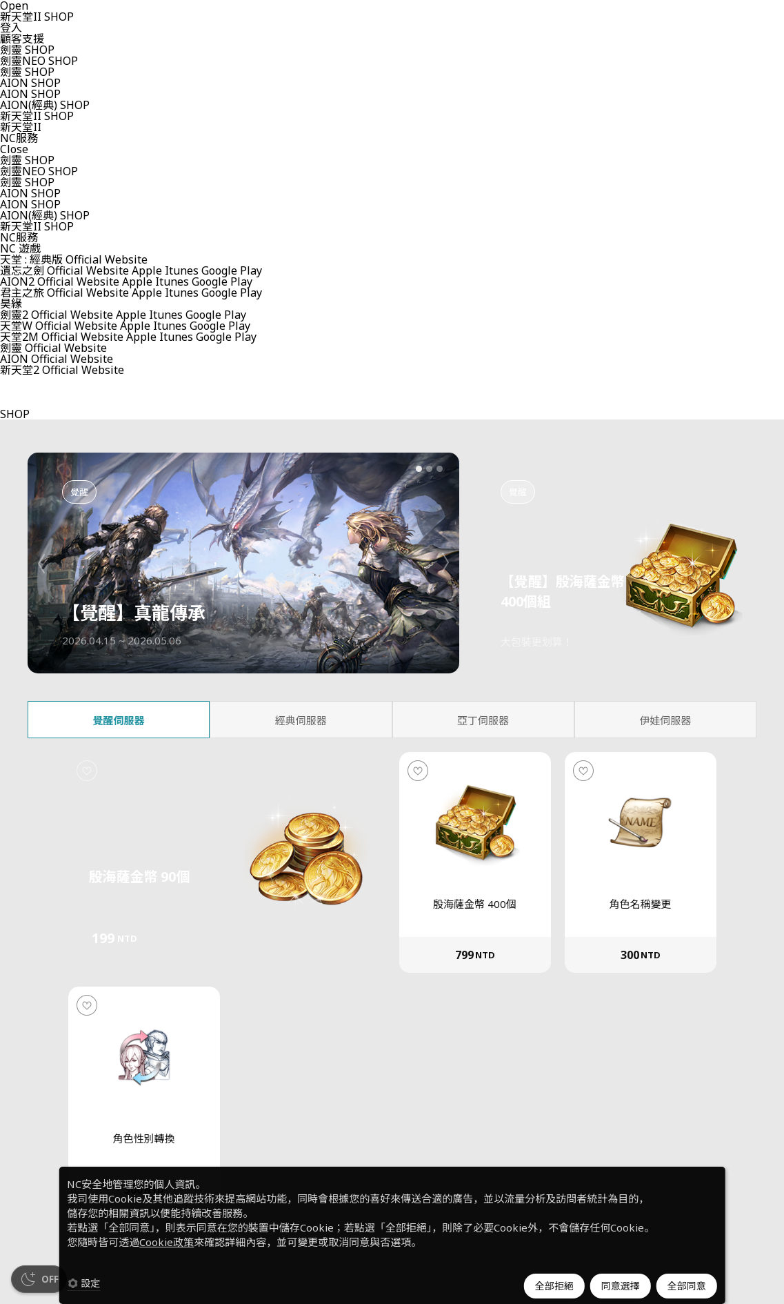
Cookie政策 (166, 1242)
